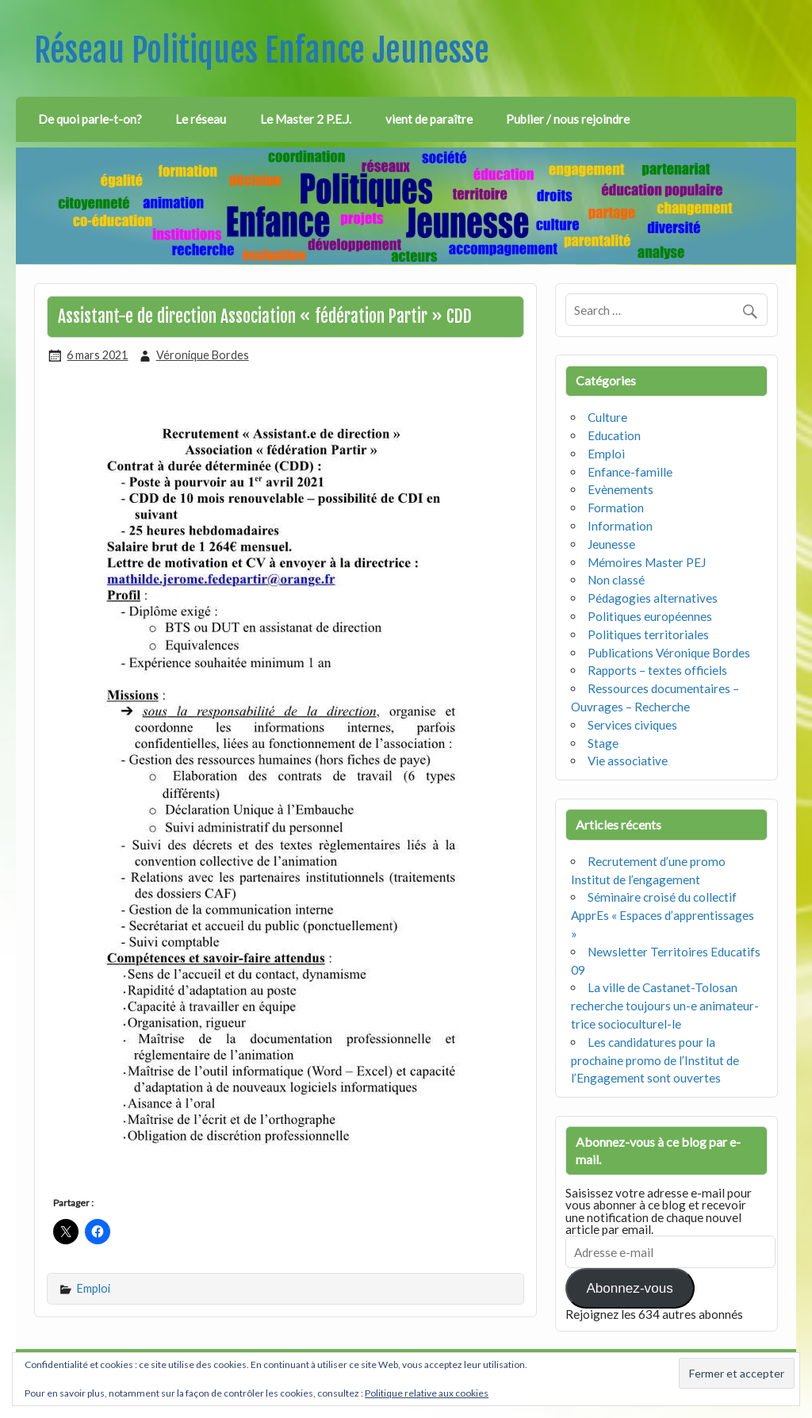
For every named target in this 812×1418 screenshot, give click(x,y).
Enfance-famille (630, 472)
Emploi (93, 1288)
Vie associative (628, 760)
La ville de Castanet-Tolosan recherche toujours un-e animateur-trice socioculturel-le (665, 1005)
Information (620, 526)
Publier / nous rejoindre (568, 119)
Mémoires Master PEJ (647, 562)
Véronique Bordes (202, 355)
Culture (607, 417)
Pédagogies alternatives (653, 598)
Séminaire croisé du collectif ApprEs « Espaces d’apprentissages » (662, 915)
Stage (603, 743)
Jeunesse (611, 544)
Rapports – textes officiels (657, 670)
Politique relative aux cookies (426, 1393)
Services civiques (632, 725)
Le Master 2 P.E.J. (305, 119)
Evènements (620, 489)
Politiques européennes (650, 616)
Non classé (616, 580)
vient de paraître (429, 119)
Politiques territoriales (648, 634)
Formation (616, 507)
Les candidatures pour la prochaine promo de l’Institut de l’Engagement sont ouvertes (655, 1060)
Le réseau (200, 119)
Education (614, 435)
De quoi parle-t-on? (90, 119)
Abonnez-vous (629, 1288)
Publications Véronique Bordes (669, 653)
